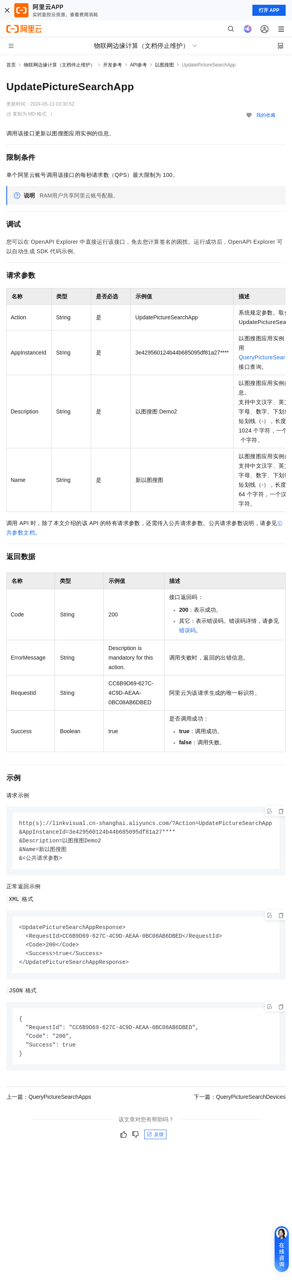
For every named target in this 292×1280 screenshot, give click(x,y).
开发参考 (112, 65)
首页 (11, 65)
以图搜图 (164, 65)
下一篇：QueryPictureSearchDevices (240, 1103)
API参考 (138, 65)
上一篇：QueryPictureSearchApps (48, 1103)
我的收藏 (265, 115)
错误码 (187, 630)
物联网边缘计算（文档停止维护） (59, 65)
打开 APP (269, 10)
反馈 (155, 1140)
